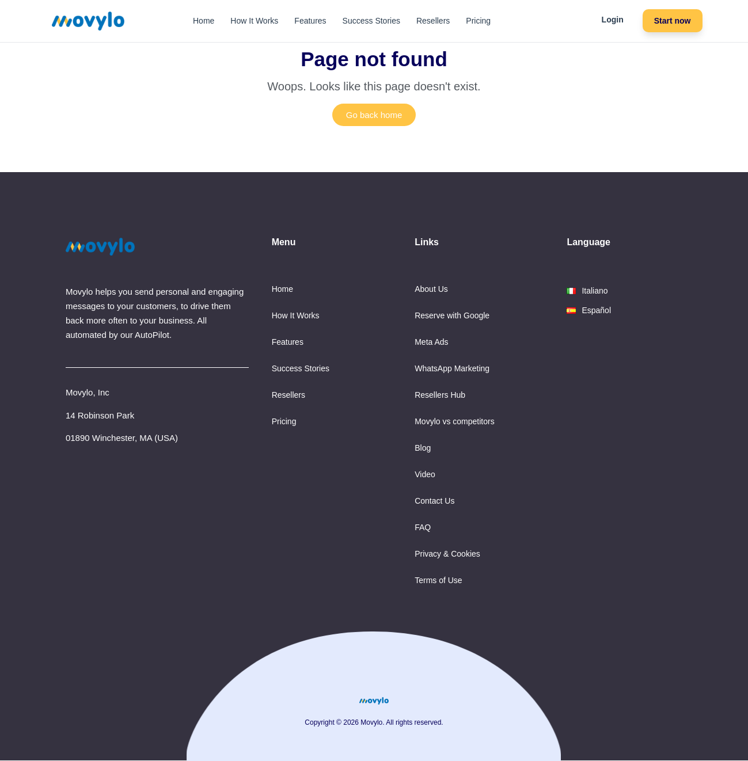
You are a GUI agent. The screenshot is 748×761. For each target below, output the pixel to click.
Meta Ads (431, 342)
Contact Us (434, 500)
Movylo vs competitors (454, 421)
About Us (431, 289)
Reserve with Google (452, 315)
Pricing (478, 20)
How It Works (254, 20)
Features (310, 20)
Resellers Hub (440, 394)
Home (203, 20)
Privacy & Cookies (447, 553)
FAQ (423, 527)
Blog (423, 447)
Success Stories (371, 20)
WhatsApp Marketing (452, 368)
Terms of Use (438, 580)
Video (425, 474)
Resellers (433, 20)
